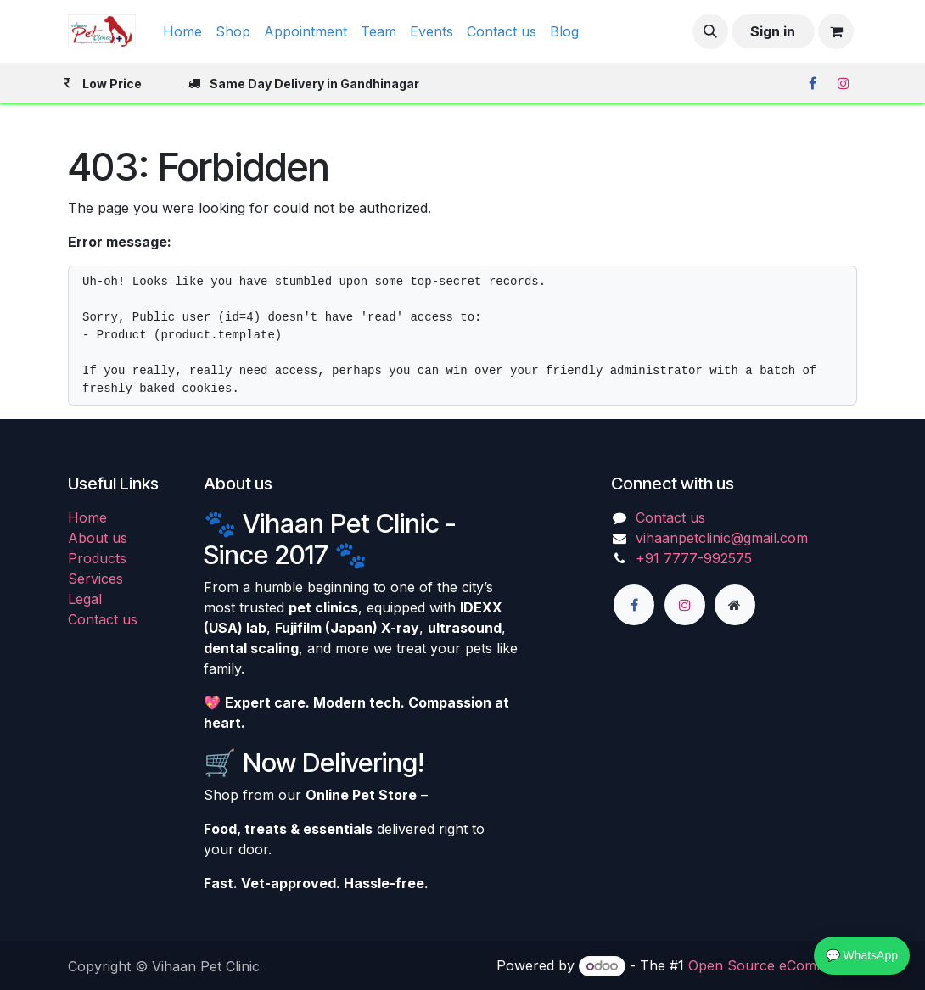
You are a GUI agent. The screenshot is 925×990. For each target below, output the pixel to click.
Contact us (102, 619)
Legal (85, 598)
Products (97, 558)
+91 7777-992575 (694, 558)
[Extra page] (735, 604)
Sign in (772, 31)
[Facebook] (812, 83)
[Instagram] (843, 83)
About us (97, 537)
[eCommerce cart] (836, 31)
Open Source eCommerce (772, 965)
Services (95, 578)
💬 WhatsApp (862, 955)
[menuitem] (182, 31)
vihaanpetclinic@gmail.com (722, 537)
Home (87, 517)
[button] (710, 31)
